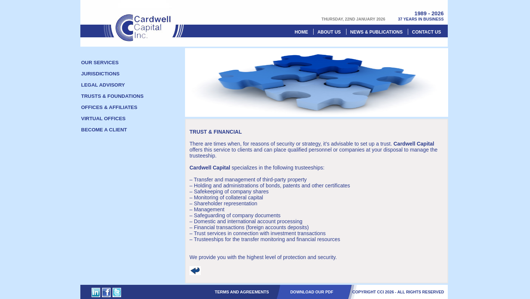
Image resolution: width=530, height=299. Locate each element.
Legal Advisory (103, 85)
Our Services (99, 62)
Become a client (104, 130)
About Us (329, 32)
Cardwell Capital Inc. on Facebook (106, 292)
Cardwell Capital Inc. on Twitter (117, 292)
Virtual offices (103, 118)
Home (301, 32)
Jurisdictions (100, 74)
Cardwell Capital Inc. (144, 20)
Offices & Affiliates (109, 107)
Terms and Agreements (242, 292)
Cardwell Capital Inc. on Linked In (96, 292)
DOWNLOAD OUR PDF (311, 292)
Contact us (426, 32)
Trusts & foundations (112, 96)
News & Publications (376, 32)
